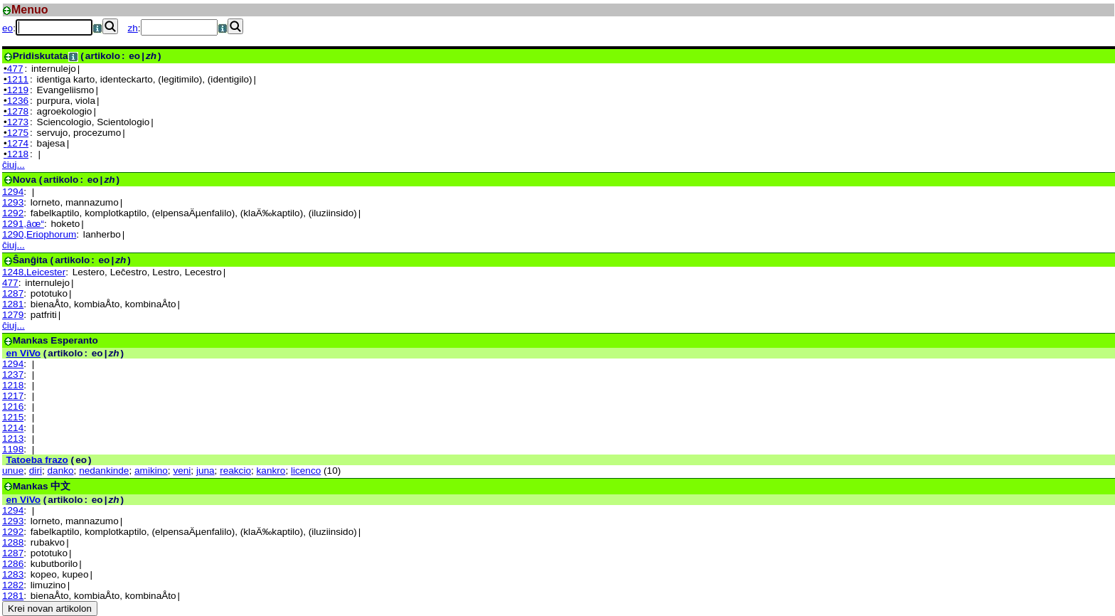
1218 (12, 385)
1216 (12, 406)
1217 (12, 396)
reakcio (235, 470)
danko (61, 470)
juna (205, 470)
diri (35, 470)
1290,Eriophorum (39, 234)
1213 (12, 438)
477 (10, 282)
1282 (12, 585)
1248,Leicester (33, 272)
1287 (12, 293)
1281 (12, 304)
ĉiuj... (13, 164)
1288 (12, 542)
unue (12, 470)
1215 (12, 417)
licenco (306, 470)
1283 (12, 574)
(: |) (82, 56)
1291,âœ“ (23, 223)
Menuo (29, 10)
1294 (12, 191)
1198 (12, 449)
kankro (271, 470)
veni (182, 470)
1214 (12, 428)
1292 (12, 213)
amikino (151, 470)
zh (133, 28)
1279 (12, 314)
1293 (12, 202)
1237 (12, 374)
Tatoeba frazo (37, 460)
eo (7, 28)
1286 (12, 563)
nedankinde (104, 470)
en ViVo (23, 353)
